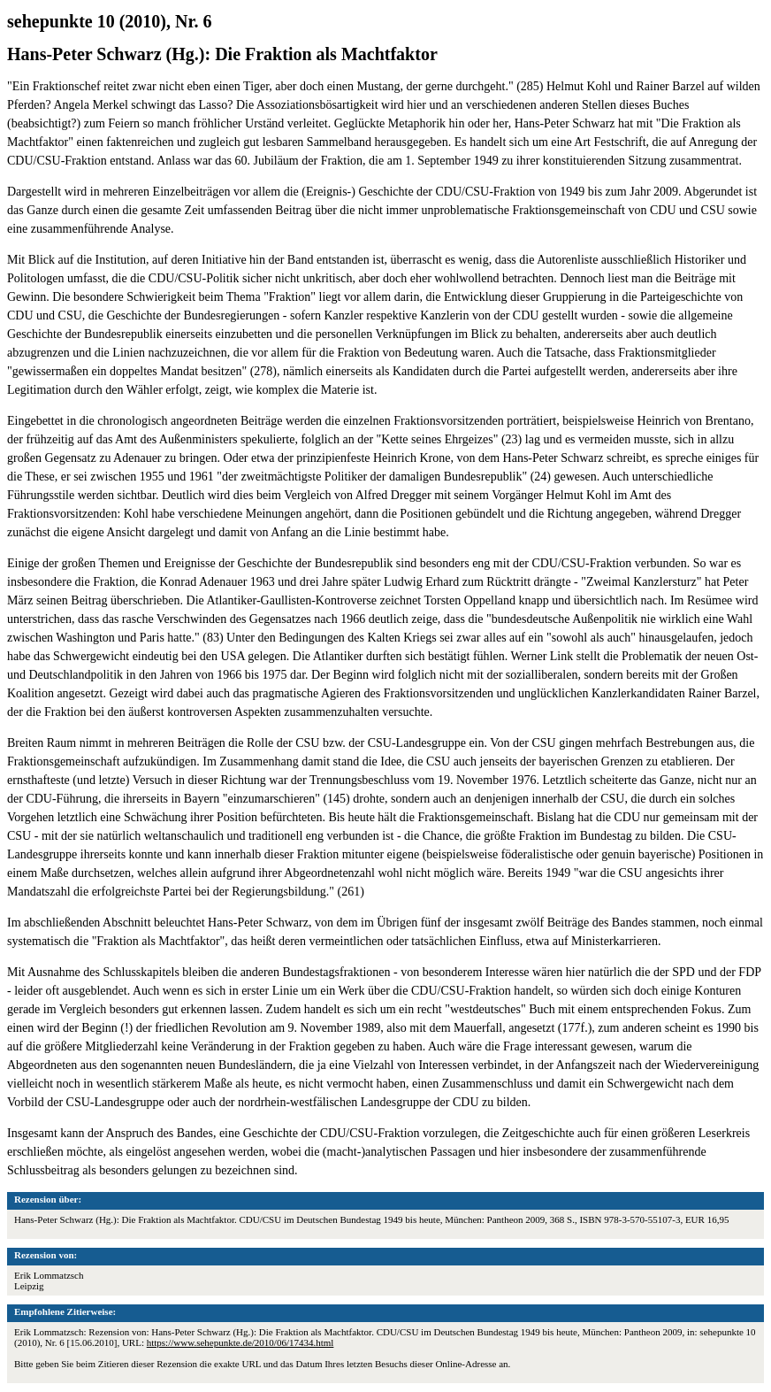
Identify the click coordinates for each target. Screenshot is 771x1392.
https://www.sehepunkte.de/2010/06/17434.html (240, 1342)
